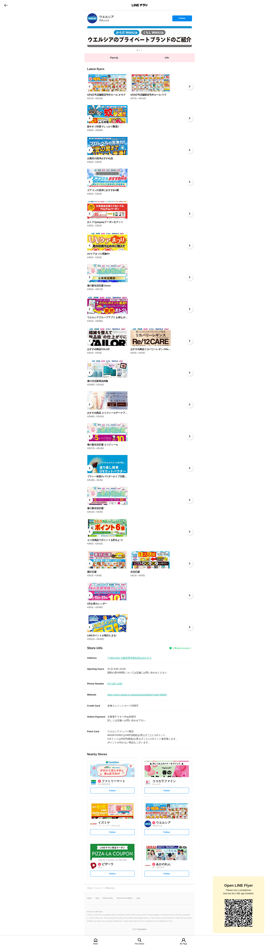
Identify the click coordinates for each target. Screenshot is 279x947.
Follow (182, 19)
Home (95, 944)
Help (97, 898)
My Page (183, 944)
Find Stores (139, 944)
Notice (89, 898)
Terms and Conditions (125, 898)
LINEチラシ (139, 5)
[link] (92, 18)
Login (138, 898)
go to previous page (6, 5)
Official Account (181, 648)
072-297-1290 (114, 683)
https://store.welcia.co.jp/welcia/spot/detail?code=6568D (137, 694)
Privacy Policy (108, 898)
